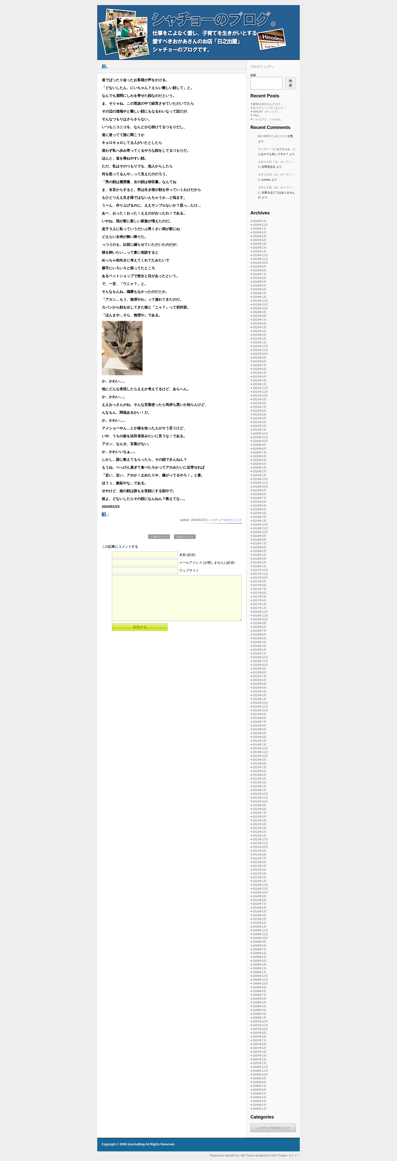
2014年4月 (259, 733)
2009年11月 (260, 934)
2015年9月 (259, 668)
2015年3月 (259, 691)
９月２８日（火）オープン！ (276, 161)
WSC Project (279, 1155)
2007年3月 (259, 1055)
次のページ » (185, 536)
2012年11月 (260, 797)
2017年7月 (259, 588)
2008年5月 (259, 1002)
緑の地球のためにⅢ (270, 136)
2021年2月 (259, 425)
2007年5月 (259, 1047)
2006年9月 (259, 1078)
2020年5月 (259, 460)
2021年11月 (260, 391)
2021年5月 (259, 414)
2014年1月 (259, 744)
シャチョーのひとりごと (225, 520)
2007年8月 (259, 1036)
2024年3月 (259, 289)
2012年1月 (259, 835)
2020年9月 (259, 444)
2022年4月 (259, 376)
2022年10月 (260, 353)
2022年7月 (259, 365)
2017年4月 (259, 600)
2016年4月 (259, 642)
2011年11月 (260, 843)
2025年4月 (259, 240)
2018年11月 (260, 528)
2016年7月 (259, 630)
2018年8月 (259, 539)
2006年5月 (259, 1093)
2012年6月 (259, 816)
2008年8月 (259, 991)
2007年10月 (260, 1029)
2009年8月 (259, 945)
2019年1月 (259, 520)
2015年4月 (259, 687)
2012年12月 (260, 793)
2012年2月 (259, 831)
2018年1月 (259, 566)
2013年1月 (259, 790)
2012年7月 (259, 812)
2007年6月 (259, 1044)
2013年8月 (259, 763)
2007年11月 (260, 1025)
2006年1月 (259, 1108)
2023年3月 (259, 334)
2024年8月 (259, 270)
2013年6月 (259, 771)
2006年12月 (260, 1066)
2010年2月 (259, 922)
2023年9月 (259, 312)
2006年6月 (259, 1089)
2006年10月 (260, 1074)
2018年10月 (260, 532)
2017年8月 (259, 585)
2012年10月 (260, 801)
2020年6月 (259, 456)
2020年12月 (260, 433)
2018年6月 (259, 547)
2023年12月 (260, 300)
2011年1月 (259, 881)
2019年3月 (259, 513)
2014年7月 (259, 721)
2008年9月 (259, 987)
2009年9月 (259, 941)
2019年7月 (259, 497)
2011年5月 (259, 865)
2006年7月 (259, 1085)
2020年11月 (260, 437)
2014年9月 (259, 714)
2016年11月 (260, 615)
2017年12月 (260, 570)
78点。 (257, 115)
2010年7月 (259, 903)
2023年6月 (259, 323)
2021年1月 (259, 429)
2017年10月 (260, 577)
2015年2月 (259, 695)
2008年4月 (259, 1006)
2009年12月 (260, 930)
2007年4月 (259, 1051)
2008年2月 (259, 1013)
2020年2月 (259, 471)
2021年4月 (259, 418)
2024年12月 (260, 255)
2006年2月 (259, 1104)
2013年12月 (260, 748)
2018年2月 (259, 562)
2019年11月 (260, 482)
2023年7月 (259, 319)
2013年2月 (259, 786)
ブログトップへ (261, 67)
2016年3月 (259, 645)
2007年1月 (259, 1063)
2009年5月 (259, 956)
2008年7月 (259, 994)
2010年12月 (260, 884)
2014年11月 (260, 706)
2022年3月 (259, 380)
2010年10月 (260, 892)
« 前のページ (159, 536)
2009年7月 (259, 949)
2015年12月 (260, 657)
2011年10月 (260, 846)
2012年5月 (259, 820)
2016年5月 (259, 638)
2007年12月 (260, 1021)
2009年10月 (260, 937)
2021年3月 (259, 422)
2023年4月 (259, 331)
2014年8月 (259, 717)
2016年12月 (260, 611)
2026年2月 (259, 221)
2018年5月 (259, 551)
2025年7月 (259, 228)
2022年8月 (259, 361)
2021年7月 (259, 406)
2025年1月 (259, 251)
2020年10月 (260, 441)
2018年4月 (259, 554)
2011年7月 (259, 858)
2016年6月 (259, 634)
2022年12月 (260, 346)
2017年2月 (259, 604)
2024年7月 (259, 274)
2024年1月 (259, 296)
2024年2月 (259, 293)
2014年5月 (259, 729)
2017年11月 (260, 573)
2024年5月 (259, 281)
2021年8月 (259, 403)
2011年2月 (259, 877)
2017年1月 (259, 607)
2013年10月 (260, 755)
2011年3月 (259, 873)
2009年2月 (259, 968)
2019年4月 (259, 509)
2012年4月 (259, 824)
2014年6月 (259, 725)
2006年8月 (259, 1082)
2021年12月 (260, 387)
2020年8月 (259, 448)
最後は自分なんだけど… (268, 103)
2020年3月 (259, 467)
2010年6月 (259, 907)
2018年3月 (259, 558)
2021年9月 (259, 399)
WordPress (232, 1155)
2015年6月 (259, 680)
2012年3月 (259, 827)
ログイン (294, 1155)
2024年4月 (259, 285)
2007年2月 (259, 1059)
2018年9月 (259, 535)
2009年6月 (259, 953)
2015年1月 (259, 698)
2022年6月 (259, 368)
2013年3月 (259, 782)
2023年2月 (259, 338)
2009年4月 (259, 960)
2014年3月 (259, 736)
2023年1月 (259, 342)
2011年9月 (259, 850)
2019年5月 (259, 505)
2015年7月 (259, 676)
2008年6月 (259, 998)
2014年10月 (260, 710)
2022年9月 (259, 357)
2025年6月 (259, 232)
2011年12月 (260, 839)
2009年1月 (259, 972)
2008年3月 (259, 1010)
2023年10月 (260, 308)
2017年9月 (259, 581)
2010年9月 (259, 896)
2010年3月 (259, 919)
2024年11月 (260, 258)
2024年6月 (259, 277)
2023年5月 (259, 327)
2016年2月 (259, 649)
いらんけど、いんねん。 (268, 119)
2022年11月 (260, 350)
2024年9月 (259, 266)
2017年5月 (259, 596)
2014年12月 (260, 702)
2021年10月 (260, 395)
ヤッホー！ (265, 148)
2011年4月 (259, 869)
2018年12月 (260, 524)
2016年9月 (259, 623)
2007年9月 (259, 1032)
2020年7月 (259, 452)
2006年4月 (259, 1097)
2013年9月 (259, 759)
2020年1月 (259, 475)
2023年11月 (260, 304)
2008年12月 (260, 975)
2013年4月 (259, 778)
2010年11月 (260, 888)
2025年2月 (259, 247)
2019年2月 (259, 516)
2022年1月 (259, 384)
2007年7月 (259, 1040)
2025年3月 (259, 243)
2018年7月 (259, 543)
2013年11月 (260, 752)
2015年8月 (259, 672)
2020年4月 (259, 463)
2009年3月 (259, 964)
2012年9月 (259, 805)
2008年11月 (260, 979)
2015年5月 (259, 683)
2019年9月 (259, 490)
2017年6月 (259, 592)
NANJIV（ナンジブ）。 (267, 111)
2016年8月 (259, 626)
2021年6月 (259, 410)
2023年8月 (259, 315)
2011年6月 (259, 862)
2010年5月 (259, 911)
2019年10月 (260, 486)
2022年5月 (259, 372)
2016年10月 (260, 619)
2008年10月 (260, 983)
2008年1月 (259, 1017)
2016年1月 (259, 653)
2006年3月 (259, 1101)
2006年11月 (260, 1070)
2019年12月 (260, 478)
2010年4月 (259, 915)
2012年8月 (259, 808)
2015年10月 (260, 664)
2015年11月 (260, 661)
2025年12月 (260, 224)
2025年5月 (259, 236)
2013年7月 (259, 767)
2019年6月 (259, 501)
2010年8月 (259, 900)
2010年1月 (259, 926)
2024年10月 (260, 262)
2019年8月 (259, 494)
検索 (253, 75)
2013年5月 (259, 774)
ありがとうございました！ (269, 107)
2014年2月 (259, 740)
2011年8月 (259, 854)
